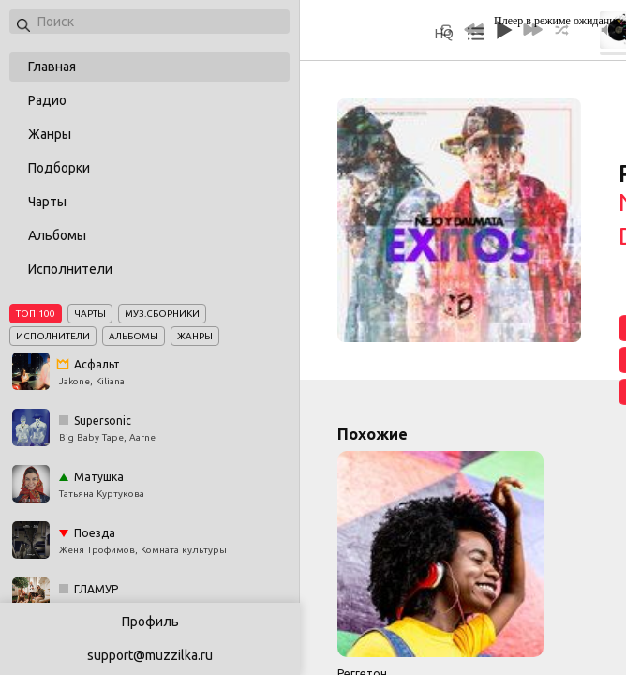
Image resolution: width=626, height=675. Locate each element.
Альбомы (57, 235)
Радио (47, 100)
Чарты (47, 201)
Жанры (49, 134)
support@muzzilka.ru (150, 655)
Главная (52, 66)
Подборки (59, 167)
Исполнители (70, 269)
